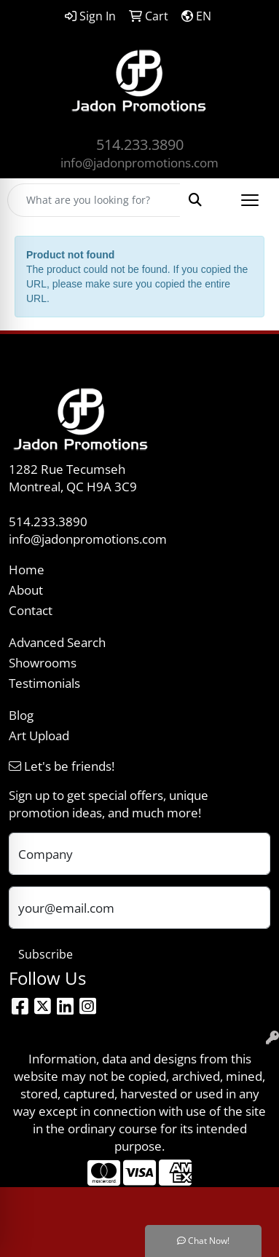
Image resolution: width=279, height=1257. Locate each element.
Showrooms (42, 662)
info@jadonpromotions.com (139, 162)
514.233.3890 (140, 144)
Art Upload (39, 735)
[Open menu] (249, 200)
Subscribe (45, 954)
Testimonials (44, 682)
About (26, 589)
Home (26, 569)
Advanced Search (57, 642)
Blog (21, 714)
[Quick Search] (94, 200)
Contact (30, 610)
